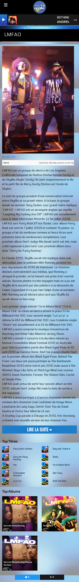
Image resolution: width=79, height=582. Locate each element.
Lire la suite (39, 429)
